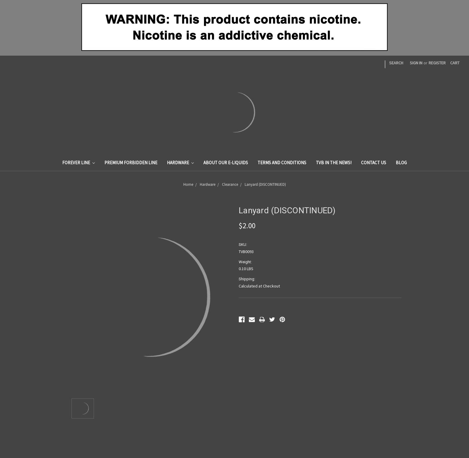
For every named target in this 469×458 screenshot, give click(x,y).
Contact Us (373, 162)
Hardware (180, 162)
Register (437, 63)
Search (396, 63)
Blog (401, 162)
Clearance (230, 184)
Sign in (416, 63)
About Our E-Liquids (225, 162)
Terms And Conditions (282, 162)
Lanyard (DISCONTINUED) (265, 184)
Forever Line (78, 162)
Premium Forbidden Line (130, 162)
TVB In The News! (333, 162)
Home (188, 184)
